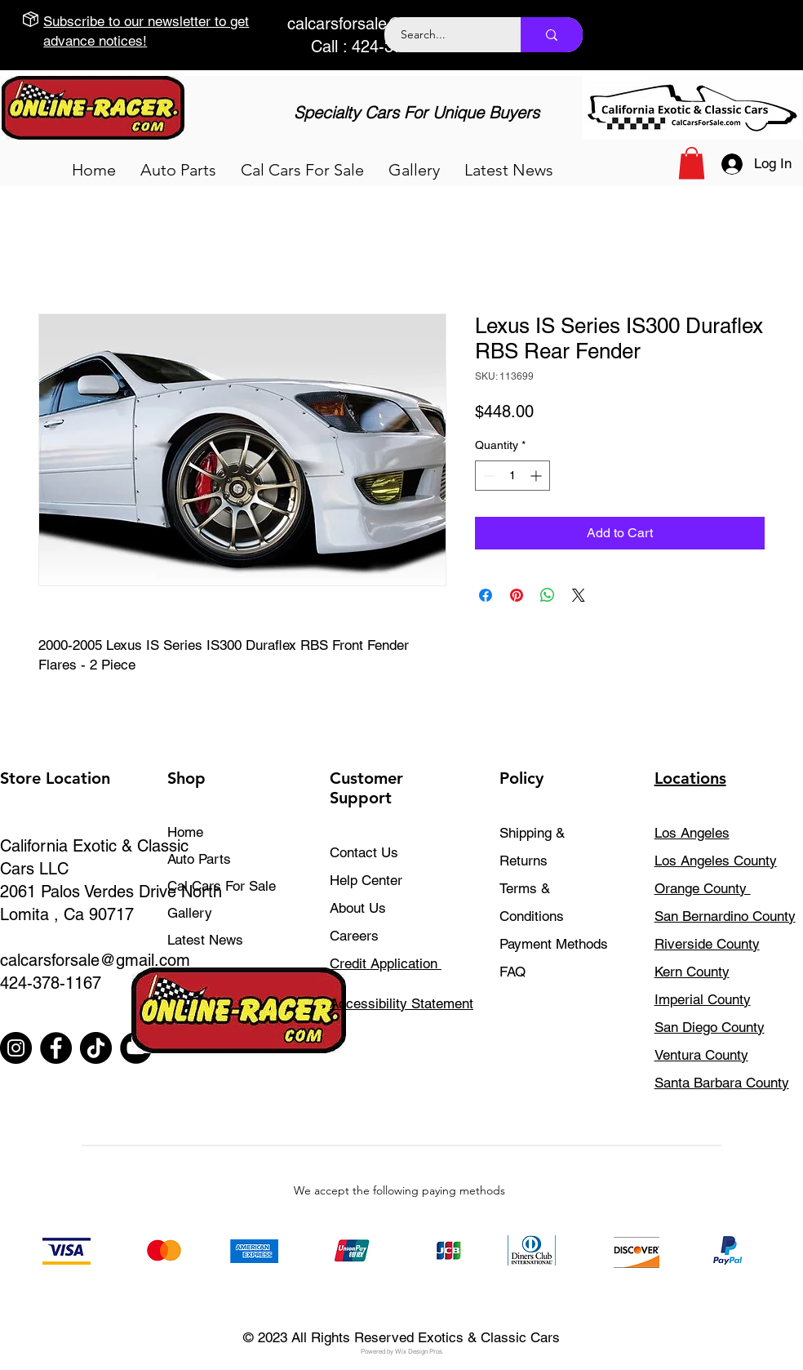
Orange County (702, 888)
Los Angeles (692, 833)
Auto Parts (199, 859)
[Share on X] (578, 595)
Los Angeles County (715, 860)
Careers (354, 935)
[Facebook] (56, 1048)
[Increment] (537, 475)
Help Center (366, 880)
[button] (178, 169)
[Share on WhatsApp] (547, 595)
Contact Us (364, 852)
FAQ (512, 971)
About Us (358, 908)
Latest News (205, 940)
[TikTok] (96, 1048)
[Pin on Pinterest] (516, 595)
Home (185, 832)
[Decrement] (487, 475)
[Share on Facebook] (485, 595)
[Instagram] (16, 1048)
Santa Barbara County (721, 1082)
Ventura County (701, 1055)
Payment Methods (555, 944)
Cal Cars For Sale (221, 886)
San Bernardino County (725, 916)
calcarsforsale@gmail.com (382, 23)
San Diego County (709, 1027)
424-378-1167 (50, 983)
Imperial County (702, 999)
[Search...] (443, 34)
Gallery (189, 913)
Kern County (692, 971)
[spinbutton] (512, 475)
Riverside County (707, 944)
